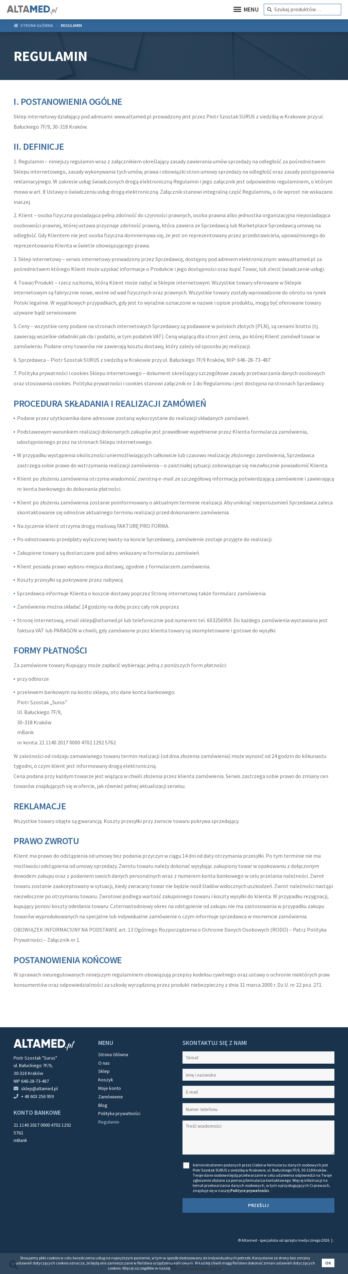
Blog (102, 1105)
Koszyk (105, 1080)
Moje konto (109, 1088)
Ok (328, 1262)
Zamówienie (110, 1097)
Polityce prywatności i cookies (196, 1268)
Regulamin (108, 1122)
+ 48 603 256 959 (37, 1096)
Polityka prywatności (119, 1113)
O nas (104, 1063)
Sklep (104, 1071)
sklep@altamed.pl (39, 1088)
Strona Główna (113, 1054)
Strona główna (36, 25)
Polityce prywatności (249, 1190)
